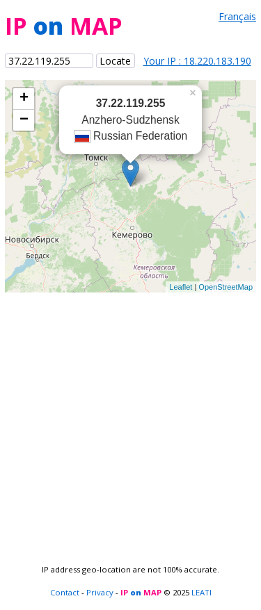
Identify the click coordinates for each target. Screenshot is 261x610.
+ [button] (24, 98)
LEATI (201, 592)
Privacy (99, 592)
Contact (64, 592)
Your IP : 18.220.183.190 (197, 60)
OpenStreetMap (225, 287)
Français (237, 16)
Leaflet (180, 287)
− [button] (24, 120)
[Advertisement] (130, 422)
